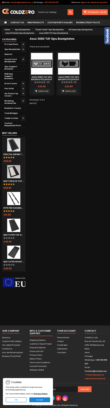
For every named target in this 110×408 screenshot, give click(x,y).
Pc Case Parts (11, 44)
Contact (90, 330)
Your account (66, 330)
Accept (39, 399)
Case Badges (11, 113)
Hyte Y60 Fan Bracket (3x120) (13, 208)
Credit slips (62, 345)
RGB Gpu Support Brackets (8, 76)
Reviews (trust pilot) (88, 22)
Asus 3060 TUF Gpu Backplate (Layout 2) (68, 79)
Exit (16, 399)
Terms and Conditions (40, 362)
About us (6, 337)
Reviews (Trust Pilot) (11, 356)
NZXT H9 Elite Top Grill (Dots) (13, 181)
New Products (36, 22)
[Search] (55, 12)
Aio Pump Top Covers (11, 94)
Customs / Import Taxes (41, 344)
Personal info (63, 337)
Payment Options (38, 347)
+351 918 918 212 (51, 2)
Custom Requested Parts (12, 124)
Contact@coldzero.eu (20, 2)
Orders (60, 341)
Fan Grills (9, 88)
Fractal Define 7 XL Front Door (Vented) (13, 154)
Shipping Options (38, 340)
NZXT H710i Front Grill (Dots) (13, 262)
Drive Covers (10, 83)
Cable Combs (11, 118)
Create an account (99, 2)
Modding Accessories (10, 101)
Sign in (84, 2)
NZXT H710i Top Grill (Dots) (13, 235)
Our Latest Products (11, 345)
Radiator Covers (12, 108)
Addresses (62, 348)
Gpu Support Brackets (10, 67)
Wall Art (8, 54)
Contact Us (17, 22)
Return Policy (36, 358)
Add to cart (41, 91)
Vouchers (61, 352)
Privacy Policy (36, 355)
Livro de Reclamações (12, 352)
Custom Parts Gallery (60, 22)
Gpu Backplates (12, 49)
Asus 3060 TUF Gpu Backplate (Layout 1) (41, 79)
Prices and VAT (37, 351)
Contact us (7, 348)
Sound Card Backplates (10, 60)
